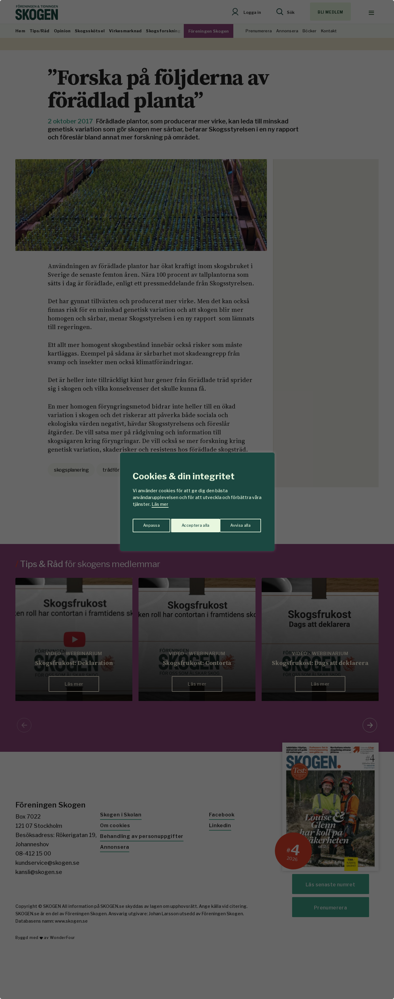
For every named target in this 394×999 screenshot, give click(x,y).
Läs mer (160, 504)
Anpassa (150, 523)
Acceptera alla (237, 523)
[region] (197, 499)
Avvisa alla (190, 523)
